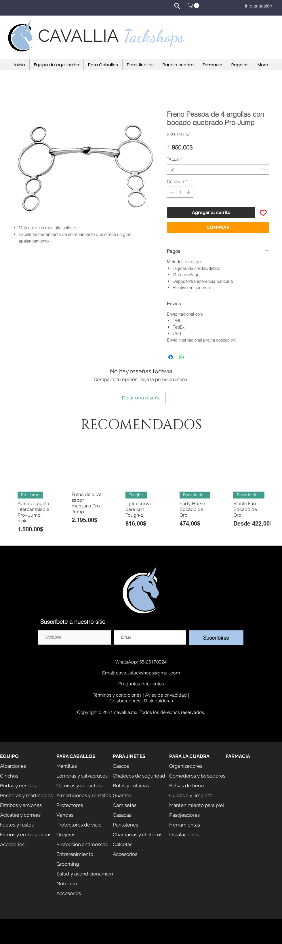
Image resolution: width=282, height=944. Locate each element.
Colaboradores (124, 701)
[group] (141, 491)
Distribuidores (158, 701)
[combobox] (218, 169)
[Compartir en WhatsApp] (181, 357)
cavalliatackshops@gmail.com (148, 673)
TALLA (174, 159)
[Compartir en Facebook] (170, 357)
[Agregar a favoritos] (263, 212)
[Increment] (189, 192)
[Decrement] (172, 192)
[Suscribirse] (216, 637)
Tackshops (153, 36)
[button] (194, 5)
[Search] (177, 6)
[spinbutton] (180, 192)
